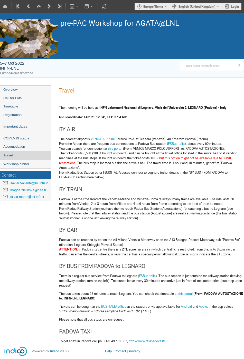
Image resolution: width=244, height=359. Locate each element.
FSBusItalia (176, 143)
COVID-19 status (16, 138)
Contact (120, 351)
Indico (54, 351)
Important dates (15, 126)
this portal (115, 148)
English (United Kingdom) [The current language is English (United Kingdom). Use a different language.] (197, 6)
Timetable (10, 106)
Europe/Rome (153, 6)
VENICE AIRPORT (103, 139)
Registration (12, 115)
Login (235, 6)
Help (108, 351)
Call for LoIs (12, 98)
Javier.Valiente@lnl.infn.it (29, 183)
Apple (203, 306)
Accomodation (14, 146)
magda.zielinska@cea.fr (28, 190)
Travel (8, 155)
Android (186, 306)
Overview (10, 89)
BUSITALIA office (114, 306)
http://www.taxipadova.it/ (147, 341)
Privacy (134, 351)
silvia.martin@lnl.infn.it (27, 197)
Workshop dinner (16, 164)
